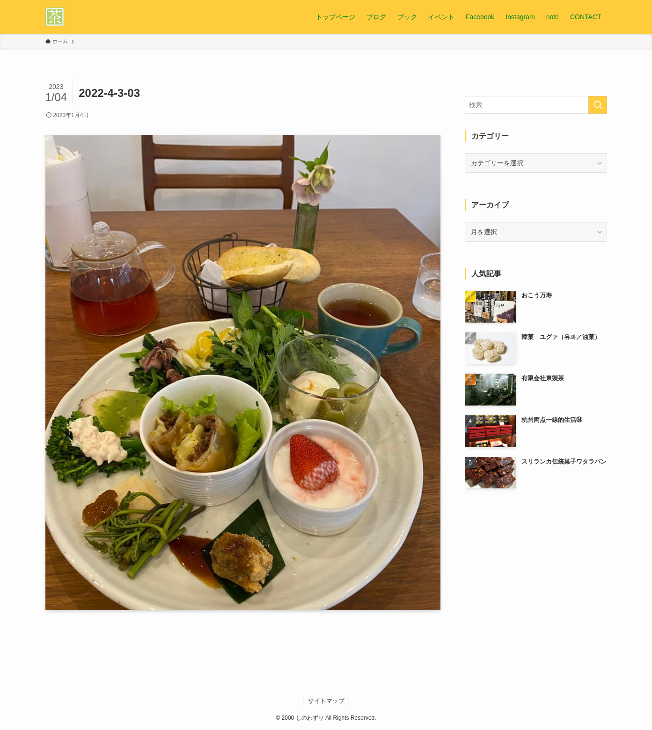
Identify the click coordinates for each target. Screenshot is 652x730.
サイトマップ (326, 700)
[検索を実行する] (597, 105)
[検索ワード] (536, 105)
